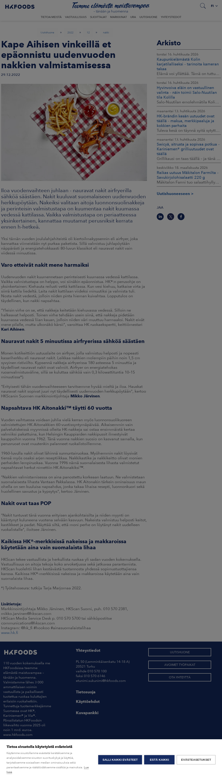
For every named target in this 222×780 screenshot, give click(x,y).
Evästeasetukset (196, 759)
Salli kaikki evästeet (120, 759)
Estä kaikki (159, 759)
